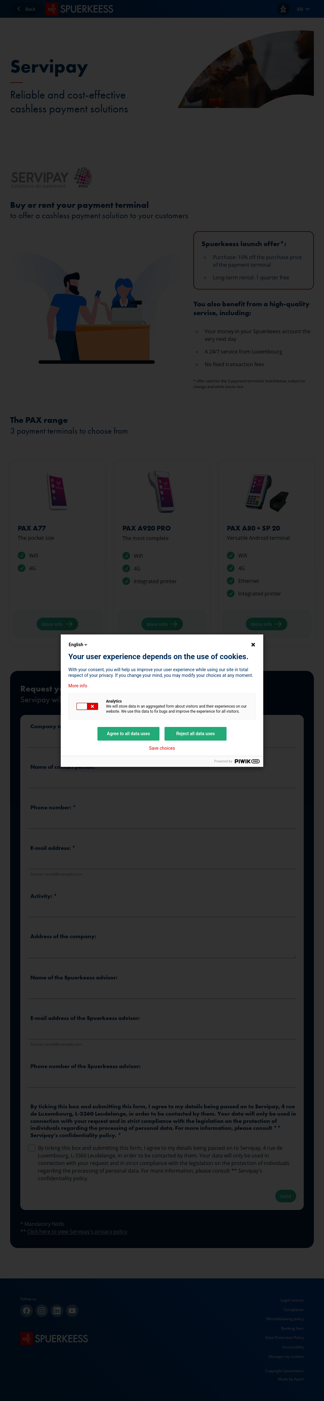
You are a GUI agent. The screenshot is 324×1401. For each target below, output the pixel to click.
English (78, 644)
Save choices (162, 748)
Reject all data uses (195, 733)
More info (77, 685)
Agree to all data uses (128, 733)
